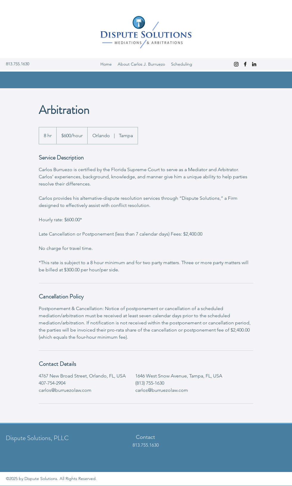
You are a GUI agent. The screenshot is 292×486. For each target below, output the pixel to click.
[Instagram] (236, 64)
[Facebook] (245, 64)
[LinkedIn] (254, 64)
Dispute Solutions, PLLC (37, 437)
